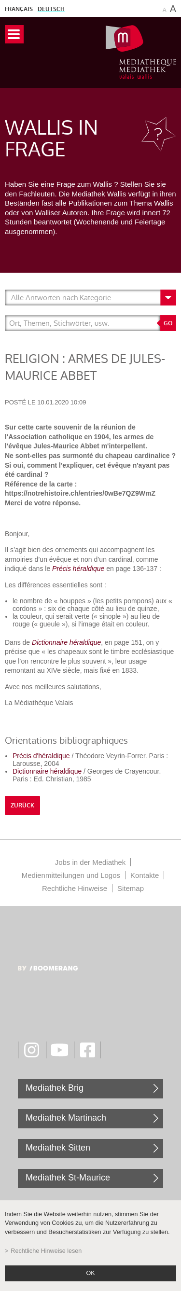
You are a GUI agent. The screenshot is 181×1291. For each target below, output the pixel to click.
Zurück (22, 805)
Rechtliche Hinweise (74, 888)
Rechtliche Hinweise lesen (46, 1251)
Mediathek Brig (55, 1088)
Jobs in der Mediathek (90, 862)
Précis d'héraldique (41, 756)
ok (90, 1273)
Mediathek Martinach (66, 1118)
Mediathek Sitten (58, 1147)
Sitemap (130, 888)
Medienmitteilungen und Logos (71, 875)
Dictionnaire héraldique (66, 642)
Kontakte (144, 875)
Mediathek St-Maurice (68, 1177)
